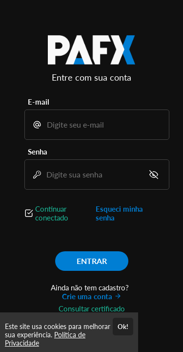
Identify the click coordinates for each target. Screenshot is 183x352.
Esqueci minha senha (119, 213)
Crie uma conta (92, 296)
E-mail (38, 101)
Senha (37, 151)
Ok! (123, 326)
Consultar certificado (92, 308)
